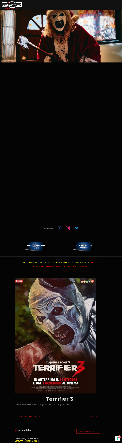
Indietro (94, 416)
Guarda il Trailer (29, 416)
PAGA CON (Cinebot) (88, 431)
